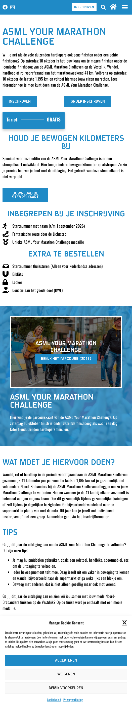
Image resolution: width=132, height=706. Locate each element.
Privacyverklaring (73, 699)
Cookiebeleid (54, 699)
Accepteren (66, 660)
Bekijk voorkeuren (66, 688)
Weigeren (66, 674)
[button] (124, 622)
